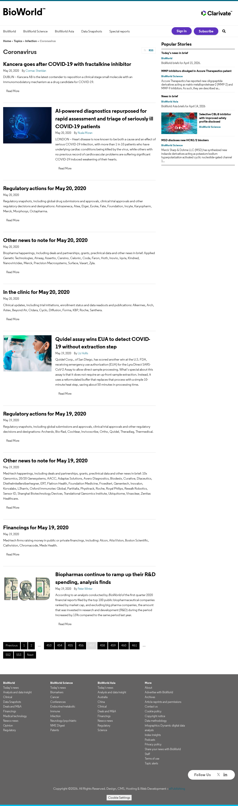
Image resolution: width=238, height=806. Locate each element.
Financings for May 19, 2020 (36, 527)
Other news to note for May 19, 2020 (45, 460)
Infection (31, 41)
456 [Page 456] (81, 645)
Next (30, 655)
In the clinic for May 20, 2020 (36, 291)
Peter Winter (85, 589)
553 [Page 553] (18, 655)
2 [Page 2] (31, 645)
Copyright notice (155, 716)
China (101, 702)
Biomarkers (56, 692)
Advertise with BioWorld (159, 692)
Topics (18, 41)
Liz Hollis (83, 353)
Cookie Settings (119, 798)
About (148, 688)
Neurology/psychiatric (63, 721)
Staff (147, 754)
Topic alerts (151, 763)
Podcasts (150, 740)
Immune (55, 711)
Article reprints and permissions (163, 702)
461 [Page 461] (134, 645)
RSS (150, 50)
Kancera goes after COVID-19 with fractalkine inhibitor (67, 63)
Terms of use (152, 758)
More (148, 683)
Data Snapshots (91, 31)
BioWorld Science (35, 31)
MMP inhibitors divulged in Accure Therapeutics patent (196, 71)
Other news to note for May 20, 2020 (45, 240)
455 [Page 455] (70, 645)
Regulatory (9, 730)
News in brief (169, 96)
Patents (54, 730)
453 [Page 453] (49, 645)
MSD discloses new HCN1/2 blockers (185, 140)
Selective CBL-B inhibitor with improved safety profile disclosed (215, 117)
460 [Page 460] (123, 645)
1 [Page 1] (24, 645)
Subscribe (206, 31)
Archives (150, 697)
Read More (12, 91)
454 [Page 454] (59, 645)
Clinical (7, 697)
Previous (12, 645)
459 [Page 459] (113, 645)
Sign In (182, 31)
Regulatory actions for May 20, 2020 (44, 188)
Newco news (10, 721)
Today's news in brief (174, 53)
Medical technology (15, 716)
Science (102, 730)
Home (7, 41)
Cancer (54, 697)
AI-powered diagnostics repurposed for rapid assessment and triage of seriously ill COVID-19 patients (104, 118)
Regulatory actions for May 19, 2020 (44, 413)
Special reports (119, 31)
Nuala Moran (85, 133)
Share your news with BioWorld (163, 749)
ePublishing (177, 789)
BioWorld (9, 31)
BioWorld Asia (64, 31)
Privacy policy (153, 744)
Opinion (8, 725)
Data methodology (156, 721)
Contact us (151, 706)
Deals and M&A (12, 706)
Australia (102, 697)
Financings (9, 711)
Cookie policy (153, 711)
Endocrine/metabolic (62, 706)
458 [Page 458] (102, 645)
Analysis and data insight (17, 692)
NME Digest (57, 725)
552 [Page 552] (8, 655)
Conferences (58, 702)
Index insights (153, 735)
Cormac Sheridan (36, 71)
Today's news (11, 688)
